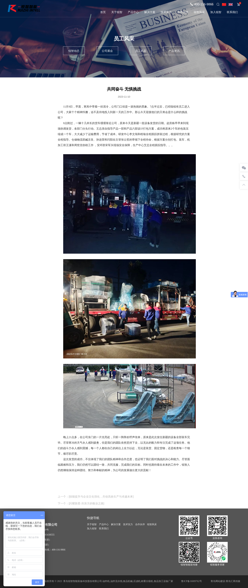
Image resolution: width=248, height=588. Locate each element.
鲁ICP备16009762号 (191, 581)
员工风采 (140, 50)
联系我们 (232, 12)
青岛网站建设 (218, 581)
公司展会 (107, 50)
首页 (103, 12)
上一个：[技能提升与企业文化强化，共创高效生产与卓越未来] (96, 500)
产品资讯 (174, 50)
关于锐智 (116, 12)
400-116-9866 (203, 4)
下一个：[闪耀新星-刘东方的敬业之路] (81, 507)
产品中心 (133, 12)
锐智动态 (73, 50)
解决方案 (149, 12)
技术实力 (166, 12)
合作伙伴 (182, 12)
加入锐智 (215, 12)
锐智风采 (199, 12)
